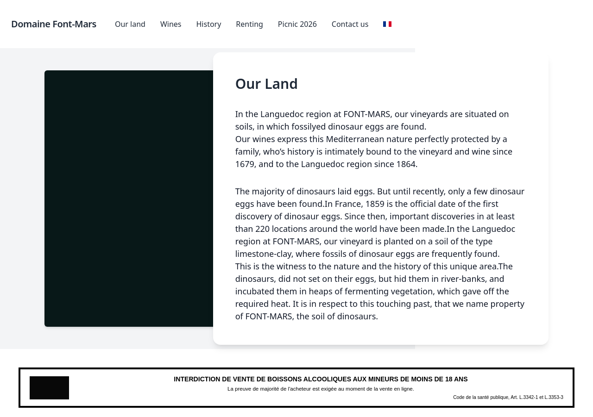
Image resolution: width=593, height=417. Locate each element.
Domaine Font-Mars (53, 24)
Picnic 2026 (297, 24)
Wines (171, 24)
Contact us (350, 24)
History (208, 24)
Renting (249, 24)
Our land (130, 24)
